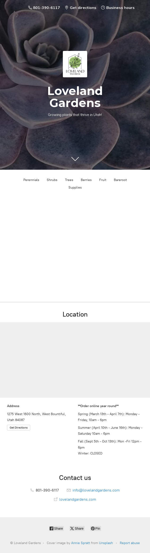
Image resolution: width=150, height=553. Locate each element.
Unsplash (106, 543)
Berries (86, 180)
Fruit (102, 180)
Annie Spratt (80, 543)
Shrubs (52, 180)
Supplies (75, 188)
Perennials (31, 180)
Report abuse (130, 543)
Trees (69, 180)
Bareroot (120, 180)
